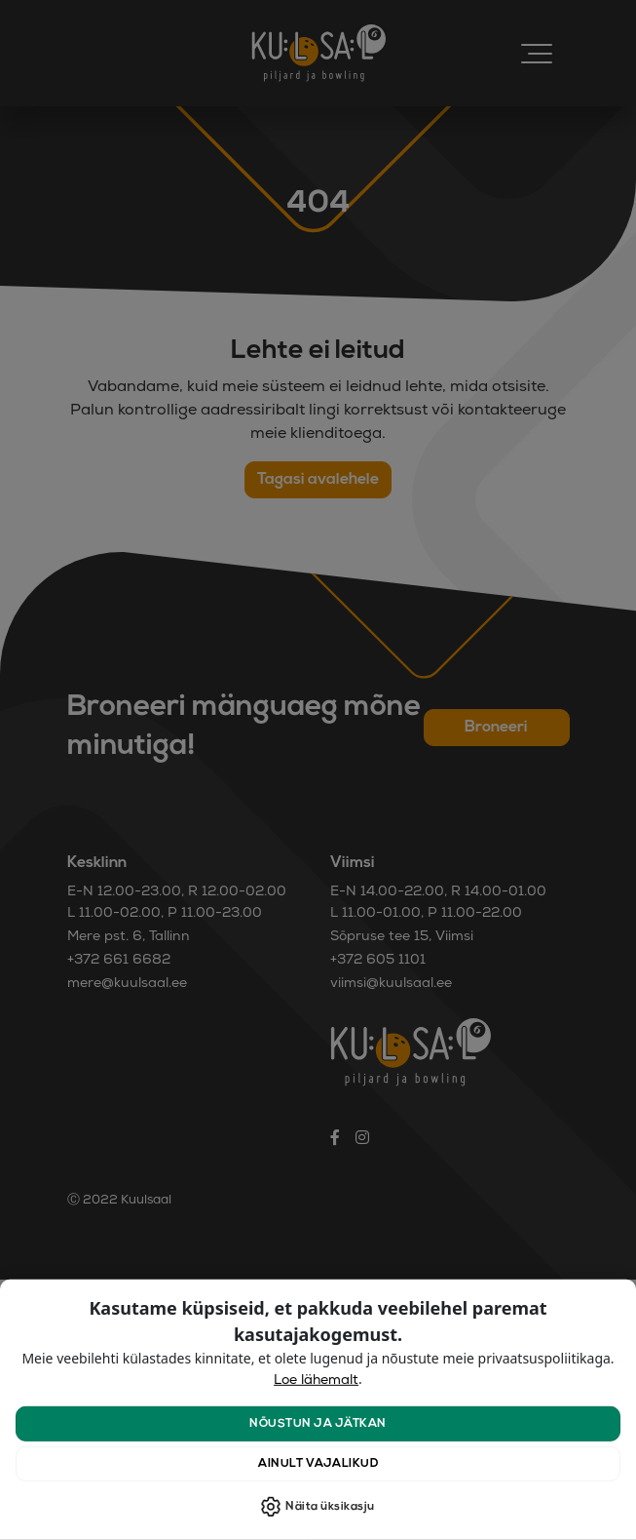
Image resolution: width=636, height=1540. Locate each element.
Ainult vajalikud (318, 1464)
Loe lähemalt (316, 1380)
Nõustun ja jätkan (318, 1424)
